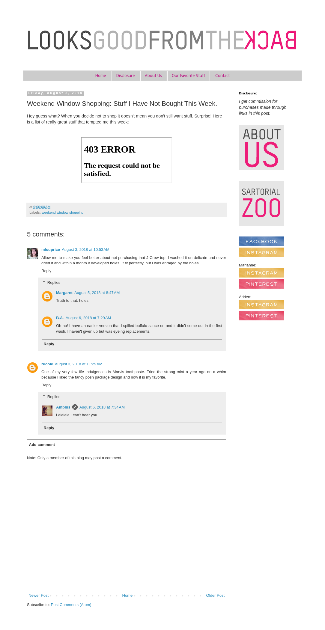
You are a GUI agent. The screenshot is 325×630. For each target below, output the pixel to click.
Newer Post (38, 595)
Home (100, 75)
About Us (153, 75)
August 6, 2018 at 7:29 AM (88, 318)
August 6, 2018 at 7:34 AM (102, 407)
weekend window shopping (63, 212)
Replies (53, 282)
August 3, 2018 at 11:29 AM (79, 364)
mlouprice (50, 249)
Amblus (63, 407)
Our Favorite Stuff (188, 75)
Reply (46, 271)
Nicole (47, 364)
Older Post (215, 595)
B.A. (60, 318)
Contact (222, 75)
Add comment (42, 444)
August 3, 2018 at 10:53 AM (85, 249)
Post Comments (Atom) (71, 604)
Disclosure (125, 75)
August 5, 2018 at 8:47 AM (97, 292)
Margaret (64, 292)
